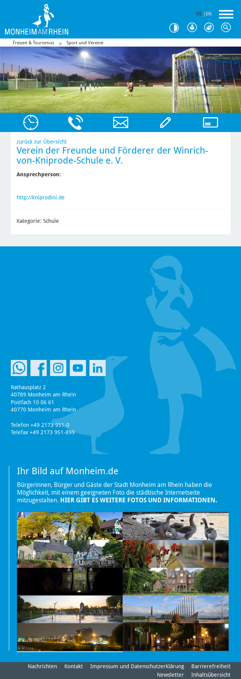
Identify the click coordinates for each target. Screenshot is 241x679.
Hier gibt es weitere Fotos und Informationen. (138, 500)
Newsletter (170, 675)
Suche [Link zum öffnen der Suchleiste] (228, 28)
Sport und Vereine (84, 42)
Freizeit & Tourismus (33, 42)
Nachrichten (42, 666)
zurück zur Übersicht (42, 142)
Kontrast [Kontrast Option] (177, 28)
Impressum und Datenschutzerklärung (137, 666)
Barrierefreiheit (211, 666)
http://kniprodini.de (41, 197)
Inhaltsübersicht (211, 675)
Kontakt (73, 666)
